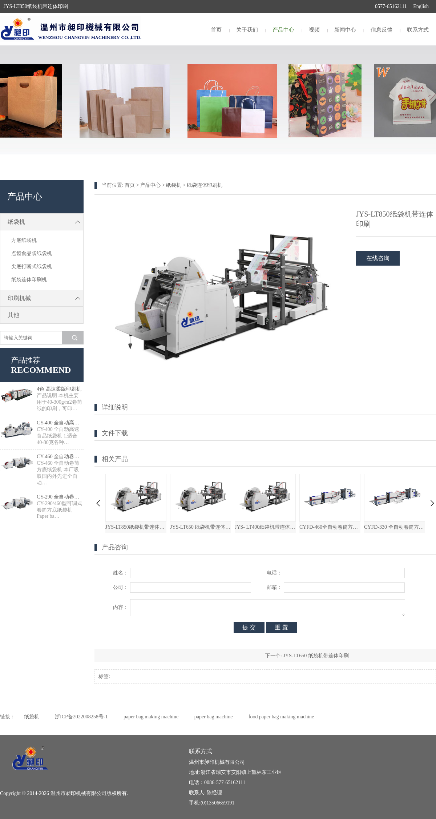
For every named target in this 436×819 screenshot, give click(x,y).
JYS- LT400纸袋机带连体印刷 (265, 527)
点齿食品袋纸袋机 (31, 253)
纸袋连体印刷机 (29, 279)
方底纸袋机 (24, 240)
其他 (13, 315)
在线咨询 (377, 258)
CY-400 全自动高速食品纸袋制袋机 (60, 422)
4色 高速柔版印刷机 (59, 389)
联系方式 (418, 30)
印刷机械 (45, 298)
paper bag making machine (151, 716)
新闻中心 (345, 30)
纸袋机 (45, 222)
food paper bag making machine (281, 716)
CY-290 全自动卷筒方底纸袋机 (60, 497)
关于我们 (247, 30)
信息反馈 (381, 30)
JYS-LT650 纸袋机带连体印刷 (200, 527)
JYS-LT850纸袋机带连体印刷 (135, 527)
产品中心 (283, 30)
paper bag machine (213, 716)
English (421, 6)
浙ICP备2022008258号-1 (81, 716)
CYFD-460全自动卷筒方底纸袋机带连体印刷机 (329, 527)
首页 (216, 30)
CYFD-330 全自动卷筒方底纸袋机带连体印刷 (394, 527)
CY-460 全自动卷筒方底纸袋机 (60, 456)
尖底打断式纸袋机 (31, 266)
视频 (314, 30)
